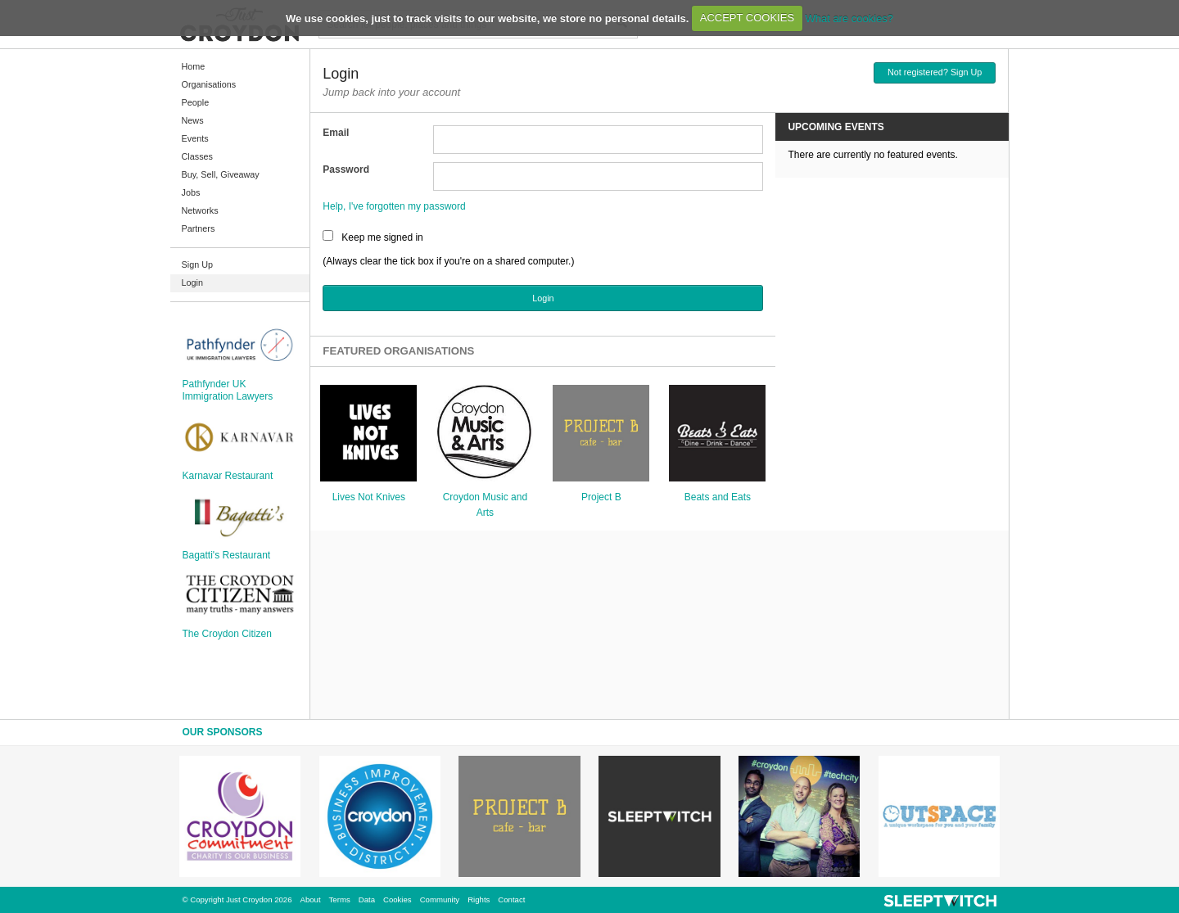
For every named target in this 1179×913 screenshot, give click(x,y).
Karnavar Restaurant (228, 475)
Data (367, 899)
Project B (601, 497)
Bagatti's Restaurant (227, 555)
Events (195, 138)
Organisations (209, 84)
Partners (198, 228)
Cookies (397, 899)
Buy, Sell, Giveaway (221, 174)
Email (336, 132)
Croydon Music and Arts (485, 504)
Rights (479, 899)
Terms (339, 899)
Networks (200, 210)
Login (192, 282)
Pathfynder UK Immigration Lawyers (228, 389)
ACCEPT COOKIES (747, 17)
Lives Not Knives (368, 497)
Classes (197, 156)
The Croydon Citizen (227, 634)
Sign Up (197, 264)
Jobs (191, 192)
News (193, 120)
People (196, 102)
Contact (511, 899)
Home (194, 66)
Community (440, 899)
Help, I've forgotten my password (394, 206)
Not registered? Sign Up (935, 72)
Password (346, 169)
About (310, 899)
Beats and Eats (717, 497)
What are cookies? (849, 17)
